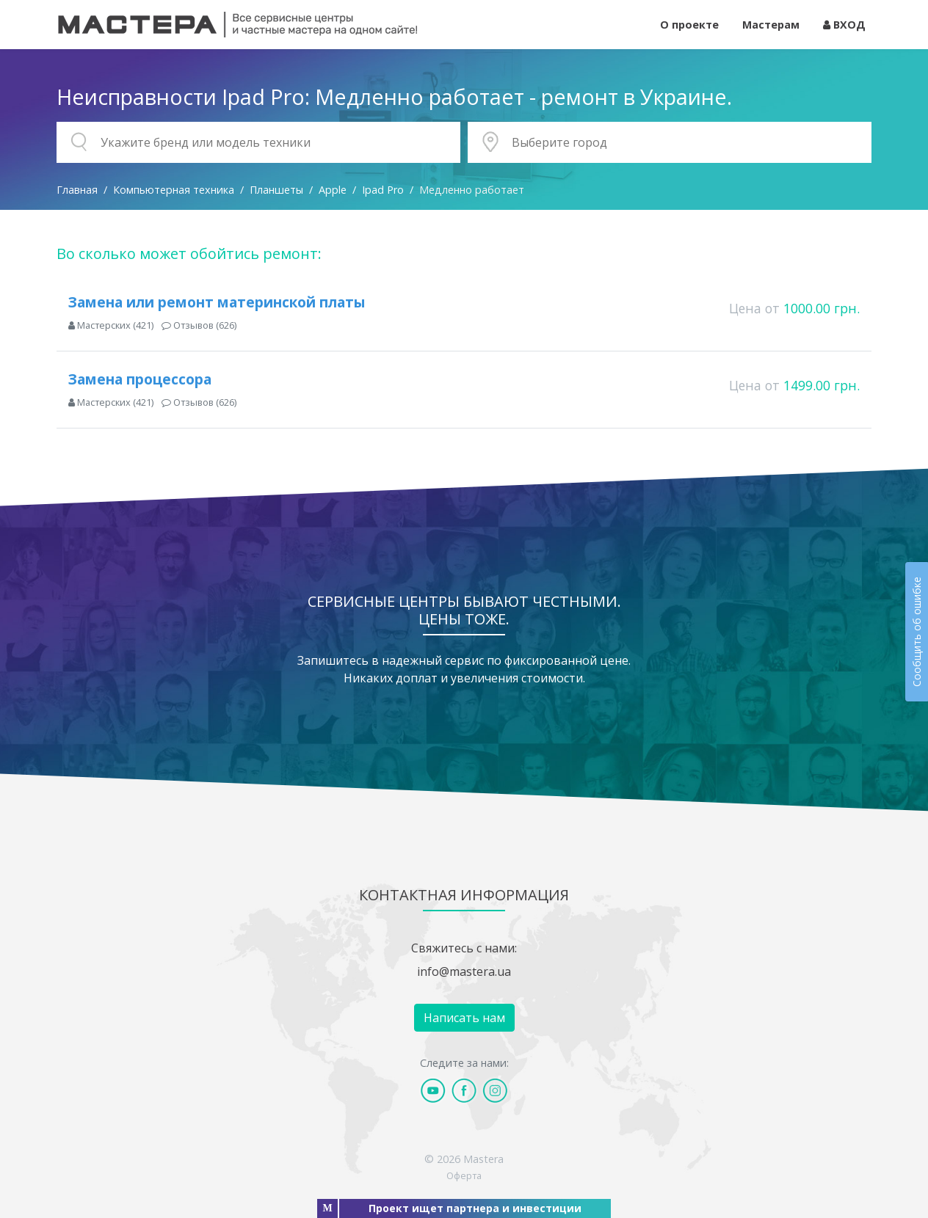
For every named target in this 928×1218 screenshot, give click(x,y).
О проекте (689, 25)
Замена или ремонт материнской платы (217, 302)
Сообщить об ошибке (917, 632)
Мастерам (771, 25)
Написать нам (464, 1018)
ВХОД (844, 25)
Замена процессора (139, 379)
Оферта (464, 1175)
